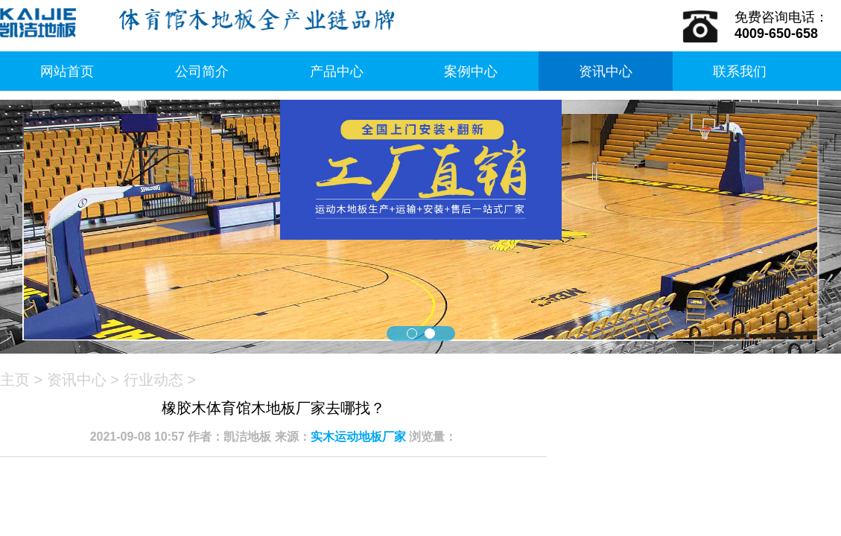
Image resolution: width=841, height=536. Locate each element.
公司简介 (202, 71)
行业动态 (153, 379)
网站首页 (67, 71)
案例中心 (471, 71)
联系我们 (740, 71)
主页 (15, 379)
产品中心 (337, 71)
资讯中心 (605, 71)
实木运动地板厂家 (358, 436)
